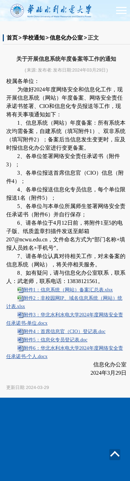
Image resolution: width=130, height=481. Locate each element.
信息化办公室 (66, 38)
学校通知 (34, 38)
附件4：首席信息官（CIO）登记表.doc (65, 331)
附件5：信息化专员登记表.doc (56, 339)
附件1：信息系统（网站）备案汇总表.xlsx (68, 289)
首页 (12, 38)
